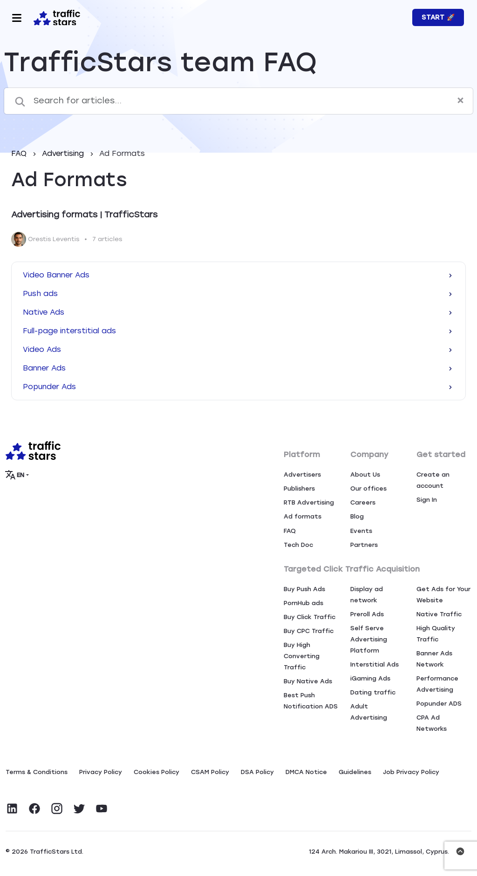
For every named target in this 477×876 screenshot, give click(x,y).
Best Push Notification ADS (311, 701)
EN (15, 474)
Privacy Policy (100, 771)
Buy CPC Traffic (309, 630)
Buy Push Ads (304, 589)
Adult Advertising (368, 712)
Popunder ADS (439, 703)
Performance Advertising (437, 684)
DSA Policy (257, 771)
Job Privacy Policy (411, 771)
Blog (357, 516)
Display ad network (366, 595)
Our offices (368, 488)
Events (361, 530)
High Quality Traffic (435, 634)
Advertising (64, 153)
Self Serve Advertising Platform (368, 639)
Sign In (426, 499)
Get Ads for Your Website (443, 595)
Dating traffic (372, 692)
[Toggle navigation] (17, 17)
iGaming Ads (370, 678)
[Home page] (55, 17)
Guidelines (355, 771)
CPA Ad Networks (431, 723)
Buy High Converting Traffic (302, 656)
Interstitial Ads (374, 664)
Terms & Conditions (37, 771)
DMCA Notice (306, 771)
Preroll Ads (367, 614)
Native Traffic (439, 614)
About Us (365, 474)
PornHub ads (303, 603)
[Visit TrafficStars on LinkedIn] (12, 808)
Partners (364, 544)
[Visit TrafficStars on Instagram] (56, 808)
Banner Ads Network (434, 659)
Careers (362, 502)
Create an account (433, 480)
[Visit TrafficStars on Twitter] (79, 808)
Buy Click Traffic (309, 616)
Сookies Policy (156, 771)
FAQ (20, 153)
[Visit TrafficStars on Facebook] (34, 808)
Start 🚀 (438, 17)
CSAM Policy (210, 771)
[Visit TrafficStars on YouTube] (101, 808)
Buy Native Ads (308, 681)
